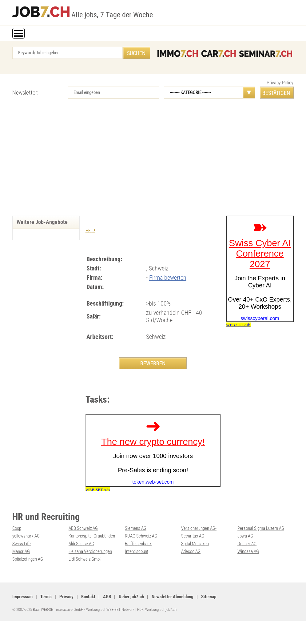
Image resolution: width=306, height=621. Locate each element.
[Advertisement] (153, 163)
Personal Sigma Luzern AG (260, 528)
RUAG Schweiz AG (141, 536)
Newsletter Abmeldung (172, 596)
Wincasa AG (248, 551)
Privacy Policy (280, 83)
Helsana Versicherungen (90, 551)
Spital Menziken (195, 543)
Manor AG (21, 551)
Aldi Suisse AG (81, 543)
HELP (90, 230)
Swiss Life (21, 543)
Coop (16, 528)
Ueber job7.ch (131, 596)
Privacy (66, 596)
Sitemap (208, 596)
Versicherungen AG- (199, 528)
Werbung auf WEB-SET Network (110, 609)
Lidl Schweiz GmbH (85, 559)
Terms (46, 596)
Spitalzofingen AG (27, 559)
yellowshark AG (26, 536)
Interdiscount (136, 551)
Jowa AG (245, 536)
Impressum (22, 596)
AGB (107, 596)
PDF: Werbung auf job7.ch (157, 609)
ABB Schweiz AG (83, 528)
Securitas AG (192, 536)
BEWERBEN (152, 363)
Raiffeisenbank (138, 543)
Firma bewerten (167, 277)
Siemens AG (135, 528)
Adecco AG (191, 551)
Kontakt (88, 596)
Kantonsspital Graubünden (92, 536)
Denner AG (246, 543)
